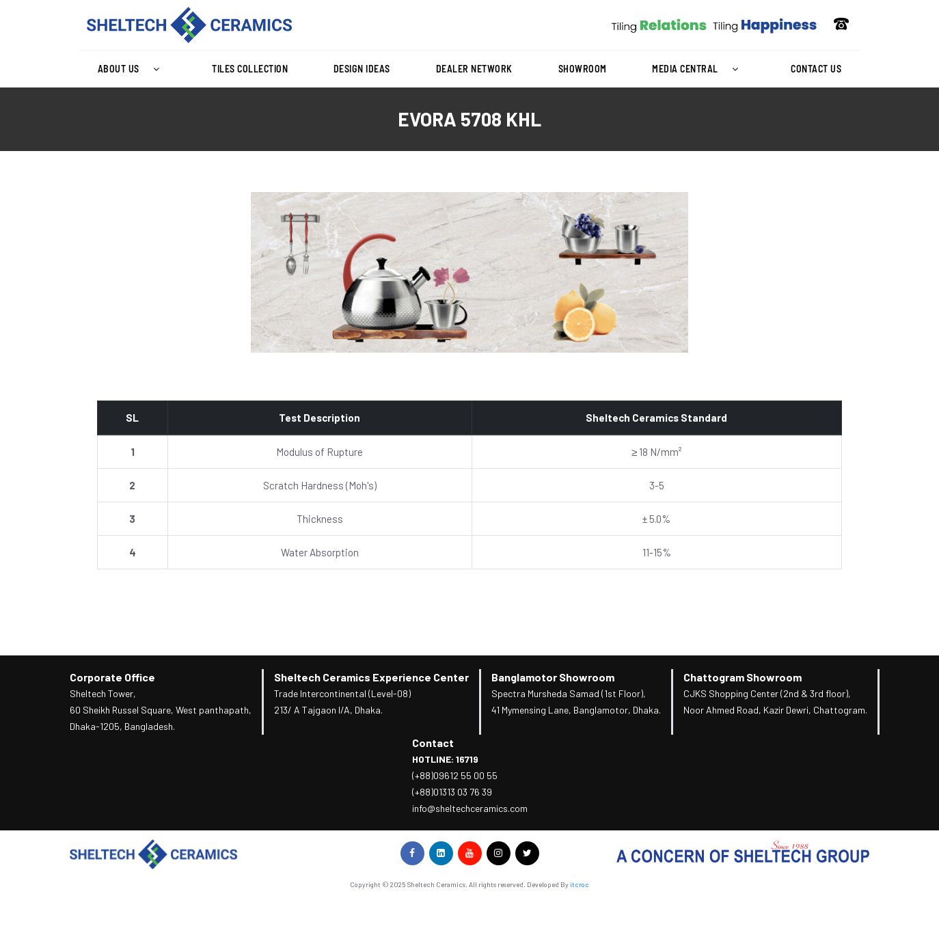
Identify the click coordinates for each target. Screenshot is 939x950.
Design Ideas (362, 68)
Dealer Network (474, 68)
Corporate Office (112, 676)
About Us (132, 69)
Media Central (698, 69)
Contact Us (816, 68)
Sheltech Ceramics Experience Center (371, 676)
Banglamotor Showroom (552, 676)
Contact (433, 742)
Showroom (582, 68)
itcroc (579, 884)
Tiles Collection (250, 68)
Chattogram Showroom (742, 676)
